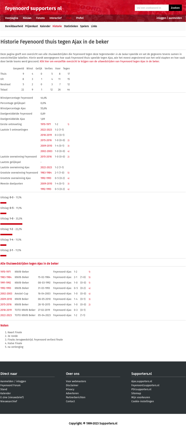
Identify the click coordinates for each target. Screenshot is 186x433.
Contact (70, 401)
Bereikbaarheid (14, 26)
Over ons (72, 374)
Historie (57, 26)
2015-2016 (46, 140)
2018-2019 (46, 135)
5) (68, 173)
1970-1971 (46, 124)
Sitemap (136, 393)
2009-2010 (46, 145)
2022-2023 (46, 129)
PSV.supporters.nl (141, 389)
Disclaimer (72, 385)
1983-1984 (46, 172)
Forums (40, 18)
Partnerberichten (75, 397)
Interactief (55, 18)
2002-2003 (46, 151)
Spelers (84, 26)
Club (68, 18)
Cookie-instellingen (142, 401)
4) (68, 151)
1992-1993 (46, 178)
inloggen (161, 18)
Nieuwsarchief (8, 401)
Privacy (70, 389)
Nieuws (27, 18)
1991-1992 (5, 282)
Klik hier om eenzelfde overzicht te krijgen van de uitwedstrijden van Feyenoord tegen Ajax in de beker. (99, 61)
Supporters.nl (141, 374)
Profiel (80, 18)
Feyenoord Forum (10, 385)
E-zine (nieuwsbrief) (12, 397)
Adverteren (72, 393)
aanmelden (175, 18)
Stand (3, 389)
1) (68, 124)
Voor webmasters (76, 381)
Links (94, 26)
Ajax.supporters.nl (141, 381)
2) (68, 140)
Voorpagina (11, 18)
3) (68, 146)
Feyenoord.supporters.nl (145, 385)
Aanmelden (6, 381)
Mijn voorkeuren (140, 397)
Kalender (45, 26)
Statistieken (71, 26)
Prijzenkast (31, 26)
